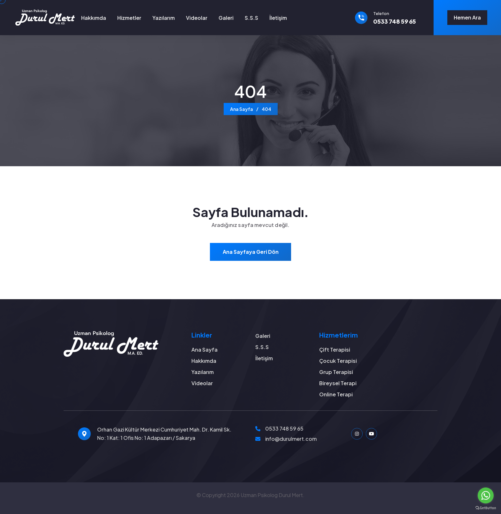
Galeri (226, 17)
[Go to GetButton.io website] (485, 508)
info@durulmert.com (291, 438)
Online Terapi (336, 394)
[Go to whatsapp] (486, 495)
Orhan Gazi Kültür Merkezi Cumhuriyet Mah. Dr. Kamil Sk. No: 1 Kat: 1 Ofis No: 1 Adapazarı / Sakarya (164, 433)
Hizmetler (129, 17)
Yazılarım (163, 17)
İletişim (278, 17)
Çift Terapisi (334, 349)
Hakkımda (93, 17)
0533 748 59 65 (284, 428)
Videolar (196, 17)
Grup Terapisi (336, 372)
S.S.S (251, 17)
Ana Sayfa (241, 109)
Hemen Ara (467, 17)
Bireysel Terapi (338, 383)
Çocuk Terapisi (338, 360)
